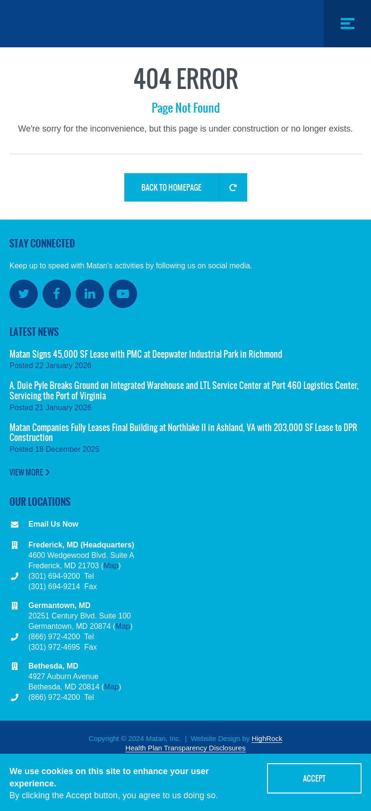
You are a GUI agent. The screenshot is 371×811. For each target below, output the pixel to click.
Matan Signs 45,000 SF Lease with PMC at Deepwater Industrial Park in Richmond (145, 354)
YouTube (123, 294)
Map (111, 566)
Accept (314, 779)
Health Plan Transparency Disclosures (185, 748)
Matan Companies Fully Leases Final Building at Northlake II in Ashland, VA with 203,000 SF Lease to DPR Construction (183, 432)
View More (26, 472)
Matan (59, 23)
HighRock (266, 738)
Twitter (23, 294)
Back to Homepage (171, 187)
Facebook (57, 294)
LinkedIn (90, 294)
